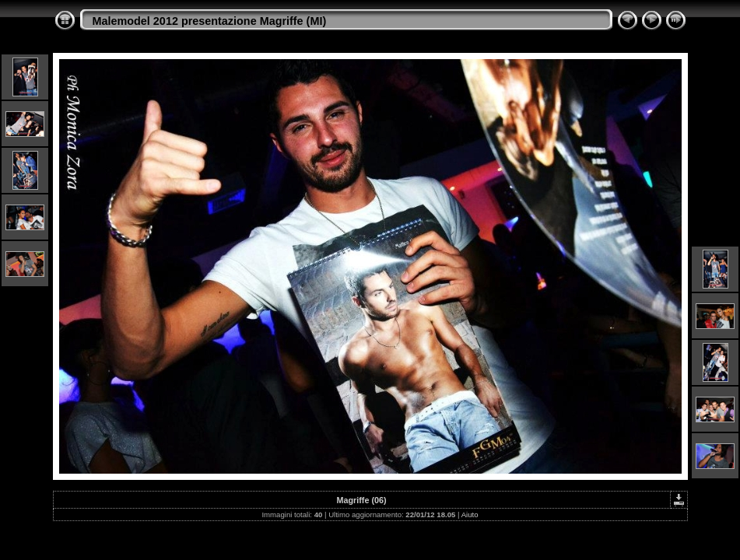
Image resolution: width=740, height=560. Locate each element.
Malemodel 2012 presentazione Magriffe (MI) (210, 21)
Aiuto (470, 514)
